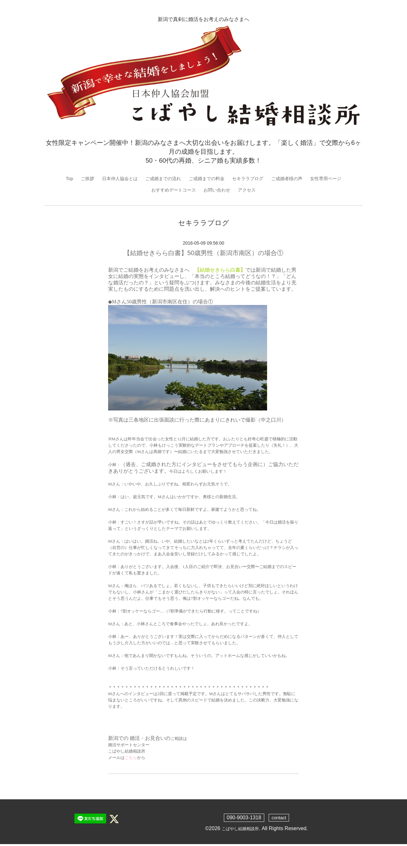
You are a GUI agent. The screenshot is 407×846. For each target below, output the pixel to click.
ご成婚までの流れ (158, 178)
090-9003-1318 (243, 819)
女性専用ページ (339, 178)
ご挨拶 (73, 178)
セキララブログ (252, 178)
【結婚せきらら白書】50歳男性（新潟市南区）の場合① (203, 254)
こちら (131, 759)
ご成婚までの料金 (206, 178)
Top (54, 178)
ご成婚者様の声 (296, 178)
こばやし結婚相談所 (240, 830)
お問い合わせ (219, 190)
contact (279, 819)
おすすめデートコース (170, 190)
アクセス (252, 190)
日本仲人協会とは (109, 178)
